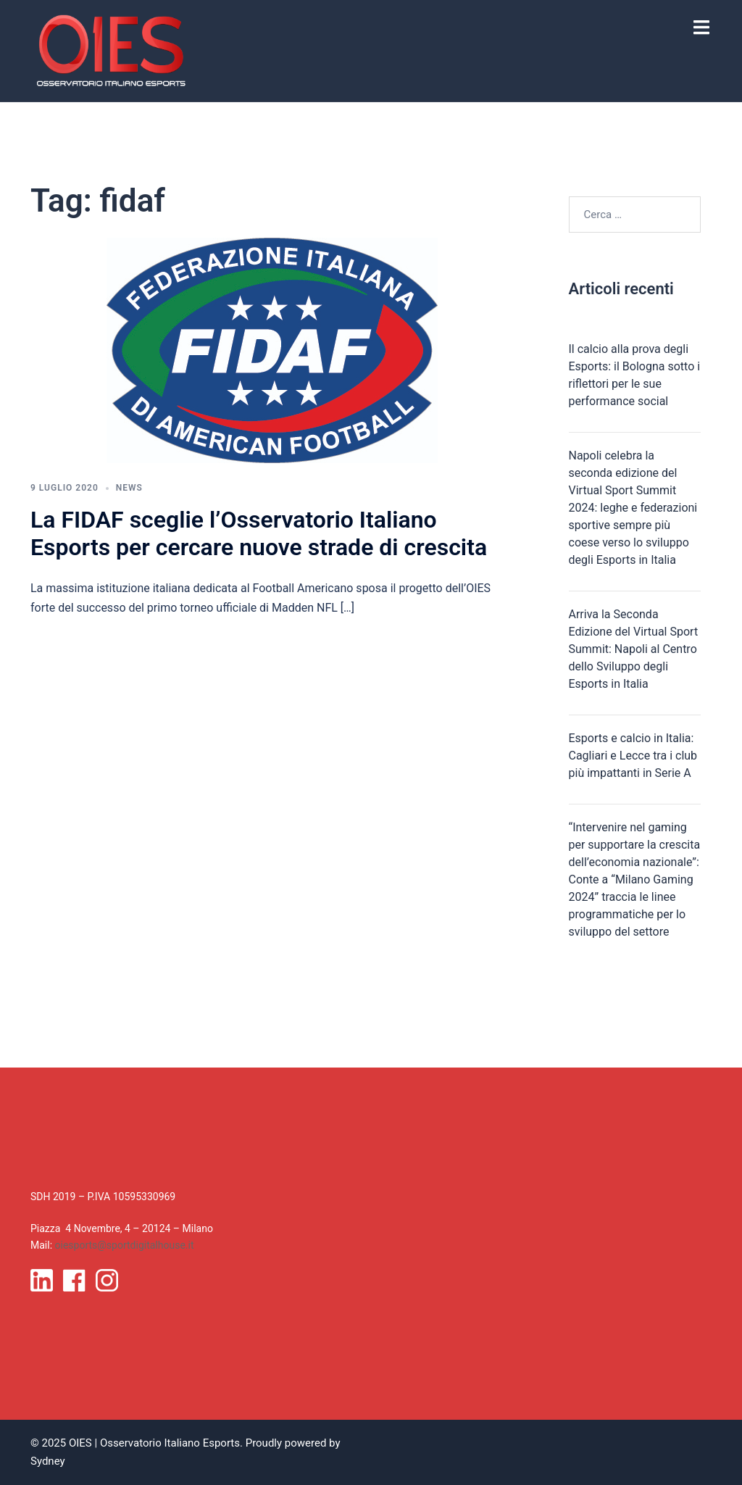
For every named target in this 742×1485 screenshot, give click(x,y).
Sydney (47, 1461)
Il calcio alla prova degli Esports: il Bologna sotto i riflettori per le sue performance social (635, 375)
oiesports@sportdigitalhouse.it (124, 1245)
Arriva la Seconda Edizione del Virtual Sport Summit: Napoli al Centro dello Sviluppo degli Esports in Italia (634, 649)
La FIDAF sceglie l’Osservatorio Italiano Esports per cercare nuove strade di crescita (258, 533)
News (129, 488)
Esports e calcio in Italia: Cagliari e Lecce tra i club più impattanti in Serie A (633, 755)
